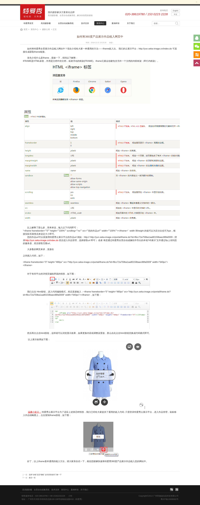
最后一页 (32, 478)
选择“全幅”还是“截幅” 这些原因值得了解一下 (45, 475)
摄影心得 (46, 29)
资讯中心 (100, 23)
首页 (26, 29)
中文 (175, 14)
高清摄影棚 (46, 23)
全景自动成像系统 (66, 23)
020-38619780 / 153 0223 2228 (146, 14)
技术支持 (85, 23)
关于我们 (131, 23)
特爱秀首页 (28, 23)
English (175, 11)
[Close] (196, 1)
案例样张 (115, 23)
